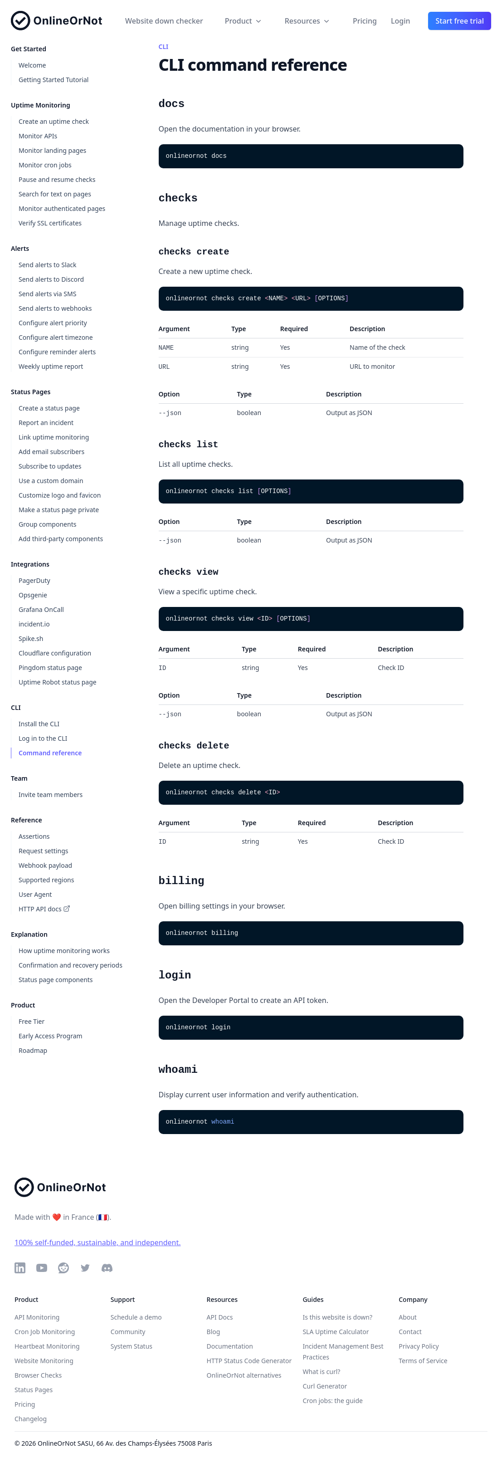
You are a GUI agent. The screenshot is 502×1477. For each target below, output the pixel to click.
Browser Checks (38, 1375)
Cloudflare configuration (55, 653)
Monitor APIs (38, 136)
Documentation (230, 1346)
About (408, 1317)
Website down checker (164, 21)
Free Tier (31, 1021)
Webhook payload (45, 865)
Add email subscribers (51, 451)
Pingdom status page (50, 667)
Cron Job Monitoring (45, 1331)
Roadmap (33, 1050)
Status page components (56, 979)
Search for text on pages (55, 194)
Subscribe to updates (50, 466)
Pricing (365, 21)
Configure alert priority (53, 322)
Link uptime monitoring (54, 437)
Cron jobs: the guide (332, 1400)
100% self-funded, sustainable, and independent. (98, 1242)
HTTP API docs (44, 909)
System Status (131, 1346)
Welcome (32, 65)
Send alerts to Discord (51, 279)
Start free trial (459, 21)
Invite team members (51, 794)
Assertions (34, 836)
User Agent (35, 894)
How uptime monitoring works (64, 950)
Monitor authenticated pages (62, 208)
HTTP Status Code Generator (249, 1360)
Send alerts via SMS (47, 293)
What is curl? (321, 1371)
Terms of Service (423, 1360)
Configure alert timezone (56, 337)
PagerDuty (34, 580)
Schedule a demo (136, 1317)
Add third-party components (61, 538)
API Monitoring (37, 1317)
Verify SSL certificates (50, 223)
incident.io (34, 624)
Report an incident (46, 422)
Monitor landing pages (52, 150)
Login (400, 21)
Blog (213, 1331)
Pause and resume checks (57, 179)
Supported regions (46, 879)
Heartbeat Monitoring (47, 1346)
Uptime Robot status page (58, 682)
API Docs (220, 1317)
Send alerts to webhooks (55, 308)
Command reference (50, 752)
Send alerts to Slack (48, 264)
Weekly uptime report (51, 366)
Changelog (31, 1418)
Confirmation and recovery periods (70, 965)
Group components (47, 524)
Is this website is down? (337, 1317)
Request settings (43, 850)
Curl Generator (324, 1386)
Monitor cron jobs (45, 165)
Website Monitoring (44, 1360)
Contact (410, 1331)
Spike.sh (31, 638)
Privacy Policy (419, 1346)
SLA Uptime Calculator (335, 1331)
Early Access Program (51, 1036)
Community (128, 1331)
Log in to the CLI (43, 738)
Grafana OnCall (41, 609)
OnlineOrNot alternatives (244, 1375)
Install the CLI (39, 723)
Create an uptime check (54, 121)
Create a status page (49, 408)
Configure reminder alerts (57, 351)
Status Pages (34, 1389)
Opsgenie (33, 595)
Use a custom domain (51, 480)
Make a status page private (59, 509)
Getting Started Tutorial (53, 79)
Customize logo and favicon (60, 495)
